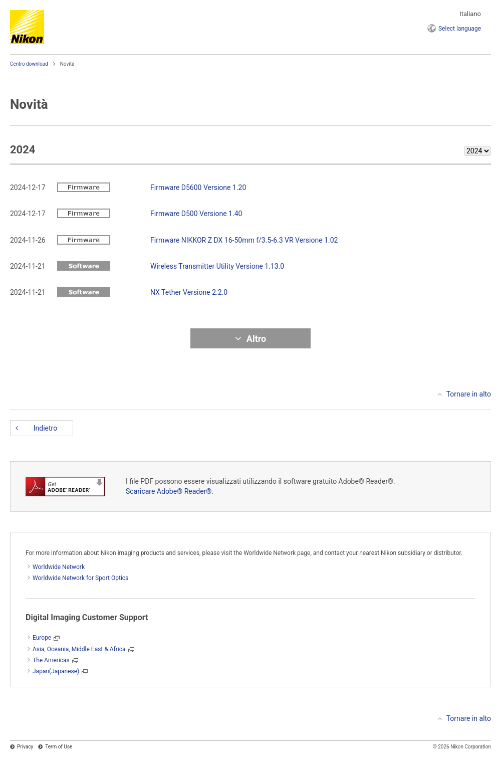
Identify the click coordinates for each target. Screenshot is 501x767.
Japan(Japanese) (56, 671)
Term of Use (58, 746)
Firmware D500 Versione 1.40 (196, 214)
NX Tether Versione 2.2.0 (188, 292)
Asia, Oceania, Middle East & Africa (79, 649)
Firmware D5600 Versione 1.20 (198, 187)
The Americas (51, 660)
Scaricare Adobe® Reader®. (169, 491)
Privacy (25, 746)
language (459, 29)
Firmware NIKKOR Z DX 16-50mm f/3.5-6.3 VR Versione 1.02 (244, 240)
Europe (42, 637)
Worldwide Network (59, 566)
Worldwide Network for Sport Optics (80, 578)
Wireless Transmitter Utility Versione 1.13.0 (217, 266)
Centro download (29, 64)
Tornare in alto (468, 394)
